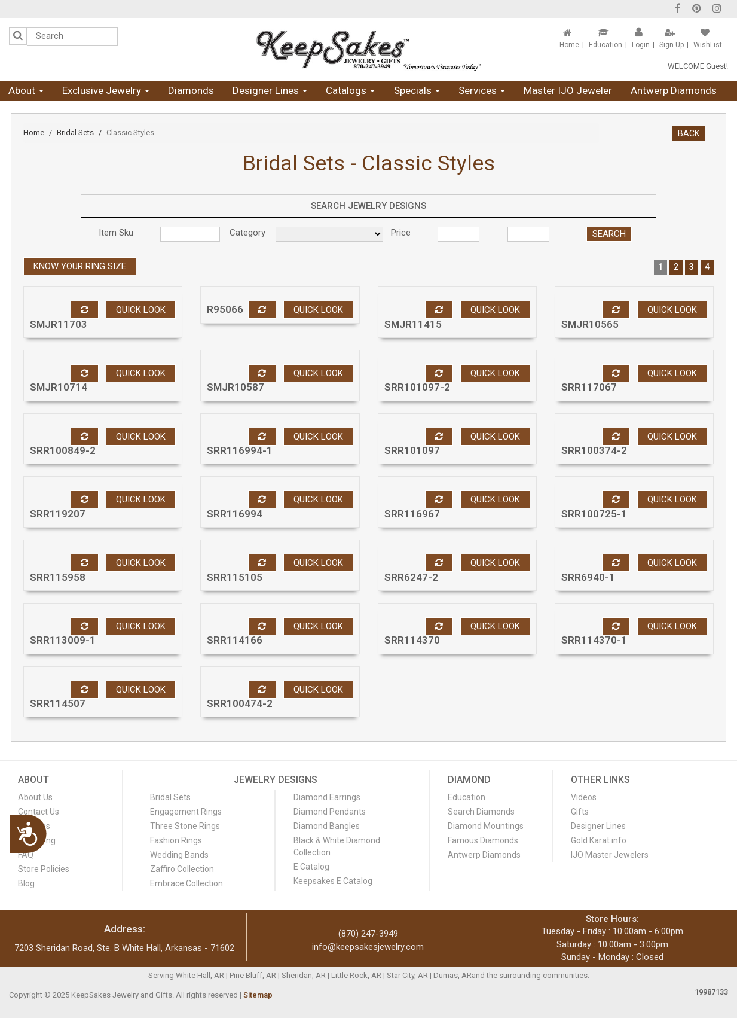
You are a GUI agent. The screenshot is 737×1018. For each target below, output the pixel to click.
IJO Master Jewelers (610, 854)
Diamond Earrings (326, 797)
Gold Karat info (598, 840)
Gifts (580, 811)
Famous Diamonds (483, 840)
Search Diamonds (481, 811)
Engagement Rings (186, 811)
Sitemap (258, 994)
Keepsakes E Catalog (332, 881)
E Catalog (311, 866)
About (26, 90)
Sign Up (671, 45)
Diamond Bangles (326, 826)
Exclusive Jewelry (105, 90)
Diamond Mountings (486, 826)
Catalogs (350, 90)
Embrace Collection (186, 883)
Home (569, 45)
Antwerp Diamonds (674, 90)
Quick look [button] (141, 309)
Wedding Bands (179, 854)
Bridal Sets (75, 132)
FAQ (25, 854)
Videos (584, 797)
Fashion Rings (176, 840)
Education (605, 45)
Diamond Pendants (329, 811)
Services (481, 90)
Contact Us (38, 811)
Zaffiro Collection (182, 869)
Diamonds (191, 90)
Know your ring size (79, 266)
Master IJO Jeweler (568, 90)
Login (641, 45)
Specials (417, 90)
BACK (688, 133)
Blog (26, 883)
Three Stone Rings (185, 826)
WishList (707, 45)
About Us (35, 797)
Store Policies (43, 869)
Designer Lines (270, 90)
